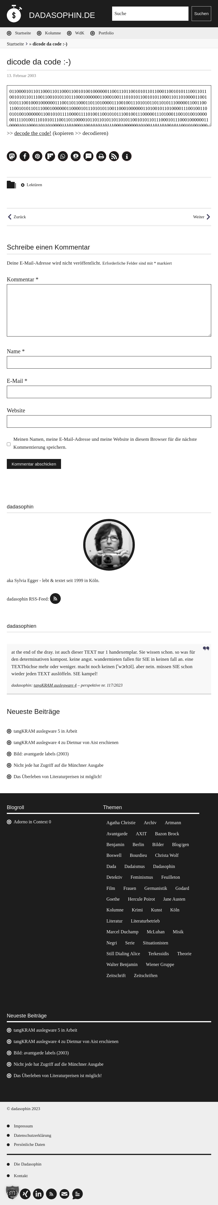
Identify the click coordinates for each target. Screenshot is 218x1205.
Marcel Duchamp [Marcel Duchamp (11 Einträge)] (122, 931)
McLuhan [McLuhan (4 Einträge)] (156, 931)
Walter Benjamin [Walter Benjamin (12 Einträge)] (122, 964)
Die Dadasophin (27, 1164)
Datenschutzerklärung (32, 1135)
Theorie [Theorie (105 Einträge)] (184, 953)
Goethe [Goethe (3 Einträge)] (113, 899)
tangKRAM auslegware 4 (55, 685)
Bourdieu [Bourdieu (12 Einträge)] (138, 855)
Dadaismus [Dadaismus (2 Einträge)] (134, 866)
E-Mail (17, 381)
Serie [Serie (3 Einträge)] (130, 942)
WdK (80, 33)
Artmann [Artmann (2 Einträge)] (173, 822)
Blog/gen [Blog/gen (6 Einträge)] (180, 844)
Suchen (201, 13)
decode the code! (32, 133)
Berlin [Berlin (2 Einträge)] (138, 844)
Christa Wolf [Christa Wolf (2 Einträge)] (167, 855)
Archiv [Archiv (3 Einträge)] (150, 822)
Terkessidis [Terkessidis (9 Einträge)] (158, 953)
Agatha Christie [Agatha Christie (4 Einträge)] (120, 822)
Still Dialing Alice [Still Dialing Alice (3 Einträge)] (123, 953)
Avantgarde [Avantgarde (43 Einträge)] (116, 833)
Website (16, 410)
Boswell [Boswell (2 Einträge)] (113, 855)
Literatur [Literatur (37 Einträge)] (114, 921)
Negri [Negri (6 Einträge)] (111, 942)
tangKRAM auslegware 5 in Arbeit (45, 731)
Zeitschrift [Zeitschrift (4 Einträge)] (116, 975)
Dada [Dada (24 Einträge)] (111, 866)
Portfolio (106, 33)
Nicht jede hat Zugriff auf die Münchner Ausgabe (59, 765)
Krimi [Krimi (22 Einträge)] (137, 909)
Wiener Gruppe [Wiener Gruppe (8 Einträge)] (160, 964)
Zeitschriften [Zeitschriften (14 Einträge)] (146, 975)
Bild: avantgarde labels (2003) (41, 753)
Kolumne (53, 33)
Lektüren (34, 184)
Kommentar (23, 279)
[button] (12, 156)
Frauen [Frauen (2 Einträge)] (129, 888)
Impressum (23, 1126)
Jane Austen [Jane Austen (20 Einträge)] (174, 899)
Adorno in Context (31, 821)
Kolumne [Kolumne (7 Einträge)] (114, 909)
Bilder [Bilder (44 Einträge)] (158, 844)
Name (16, 351)
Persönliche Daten (29, 1144)
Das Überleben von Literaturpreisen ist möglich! (58, 776)
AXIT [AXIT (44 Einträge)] (141, 833)
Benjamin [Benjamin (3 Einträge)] (115, 844)
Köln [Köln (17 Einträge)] (174, 909)
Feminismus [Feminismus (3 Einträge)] (142, 877)
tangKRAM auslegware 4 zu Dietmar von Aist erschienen (66, 742)
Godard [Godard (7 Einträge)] (182, 888)
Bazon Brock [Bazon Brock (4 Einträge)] (167, 833)
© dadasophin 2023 (23, 1108)
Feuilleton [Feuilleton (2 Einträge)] (170, 877)
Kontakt (21, 1175)
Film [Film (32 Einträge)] (110, 888)
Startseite (23, 33)
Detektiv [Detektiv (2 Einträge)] (114, 877)
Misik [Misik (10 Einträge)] (178, 931)
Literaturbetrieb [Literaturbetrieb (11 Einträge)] (145, 921)
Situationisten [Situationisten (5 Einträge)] (155, 942)
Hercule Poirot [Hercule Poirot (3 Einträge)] (141, 899)
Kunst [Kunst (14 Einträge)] (156, 909)
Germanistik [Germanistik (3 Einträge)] (155, 888)
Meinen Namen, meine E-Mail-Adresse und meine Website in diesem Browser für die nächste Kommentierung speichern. (105, 443)
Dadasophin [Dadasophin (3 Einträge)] (164, 866)
